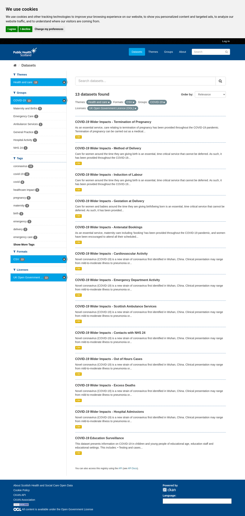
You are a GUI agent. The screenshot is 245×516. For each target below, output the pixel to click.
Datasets (137, 51)
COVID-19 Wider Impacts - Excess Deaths (105, 385)
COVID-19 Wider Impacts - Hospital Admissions (109, 411)
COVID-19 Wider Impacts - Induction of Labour (109, 174)
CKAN (169, 490)
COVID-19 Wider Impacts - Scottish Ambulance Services (116, 306)
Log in (226, 41)
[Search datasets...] (145, 81)
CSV (78, 137)
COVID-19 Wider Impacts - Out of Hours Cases (108, 359)
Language (169, 495)
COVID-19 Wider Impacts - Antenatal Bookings (108, 227)
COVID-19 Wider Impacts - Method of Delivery (108, 148)
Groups (168, 51)
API (120, 468)
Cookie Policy (21, 490)
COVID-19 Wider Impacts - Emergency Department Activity (117, 280)
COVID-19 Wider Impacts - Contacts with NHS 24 (110, 332)
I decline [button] (25, 29)
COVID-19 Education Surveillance (99, 438)
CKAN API (19, 494)
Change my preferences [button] (49, 29)
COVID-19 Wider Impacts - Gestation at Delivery (109, 201)
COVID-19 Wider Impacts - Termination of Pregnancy (113, 122)
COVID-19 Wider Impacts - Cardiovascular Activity (111, 253)
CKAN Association (24, 499)
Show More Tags (23, 244)
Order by (186, 94)
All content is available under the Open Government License (53, 509)
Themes (153, 51)
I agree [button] (12, 29)
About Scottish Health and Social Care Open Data (43, 485)
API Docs (132, 468)
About (182, 51)
